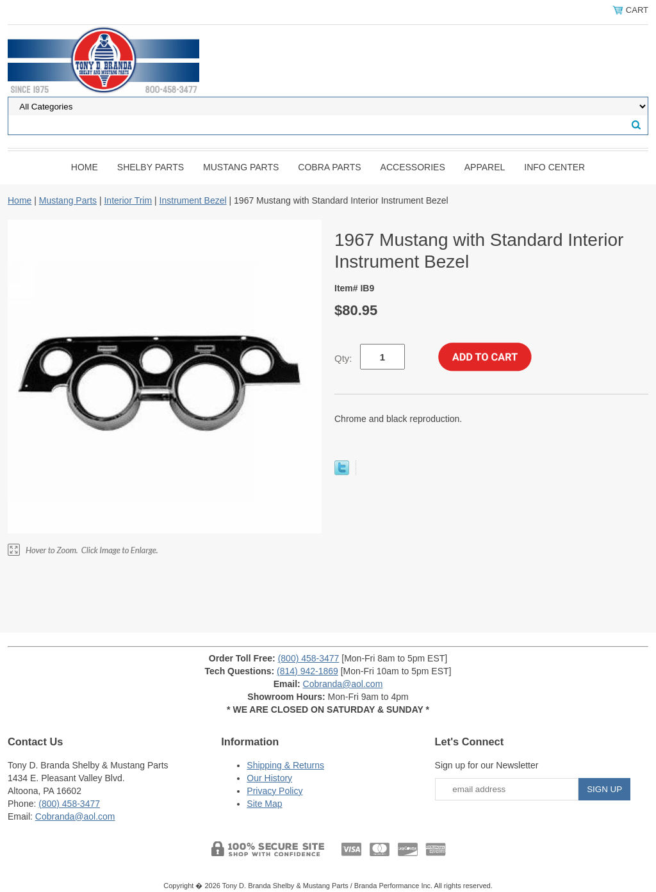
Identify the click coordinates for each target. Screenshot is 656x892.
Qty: (343, 358)
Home (84, 167)
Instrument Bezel (193, 200)
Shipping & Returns (285, 765)
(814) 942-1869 (307, 671)
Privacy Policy (274, 791)
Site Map (264, 804)
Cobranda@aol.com (343, 684)
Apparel (484, 167)
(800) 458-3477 (309, 658)
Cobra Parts (329, 167)
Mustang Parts (241, 167)
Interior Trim (128, 200)
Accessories (413, 167)
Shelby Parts (150, 167)
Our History (269, 778)
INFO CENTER (554, 167)
